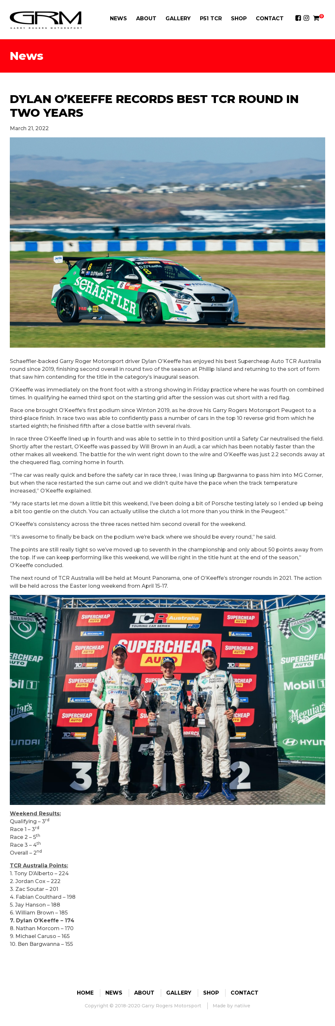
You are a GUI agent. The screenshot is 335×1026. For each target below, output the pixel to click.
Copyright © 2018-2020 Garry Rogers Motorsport (143, 1006)
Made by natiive (231, 1006)
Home (85, 993)
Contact (270, 18)
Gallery (178, 18)
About (146, 18)
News (118, 18)
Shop (239, 18)
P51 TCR (211, 18)
